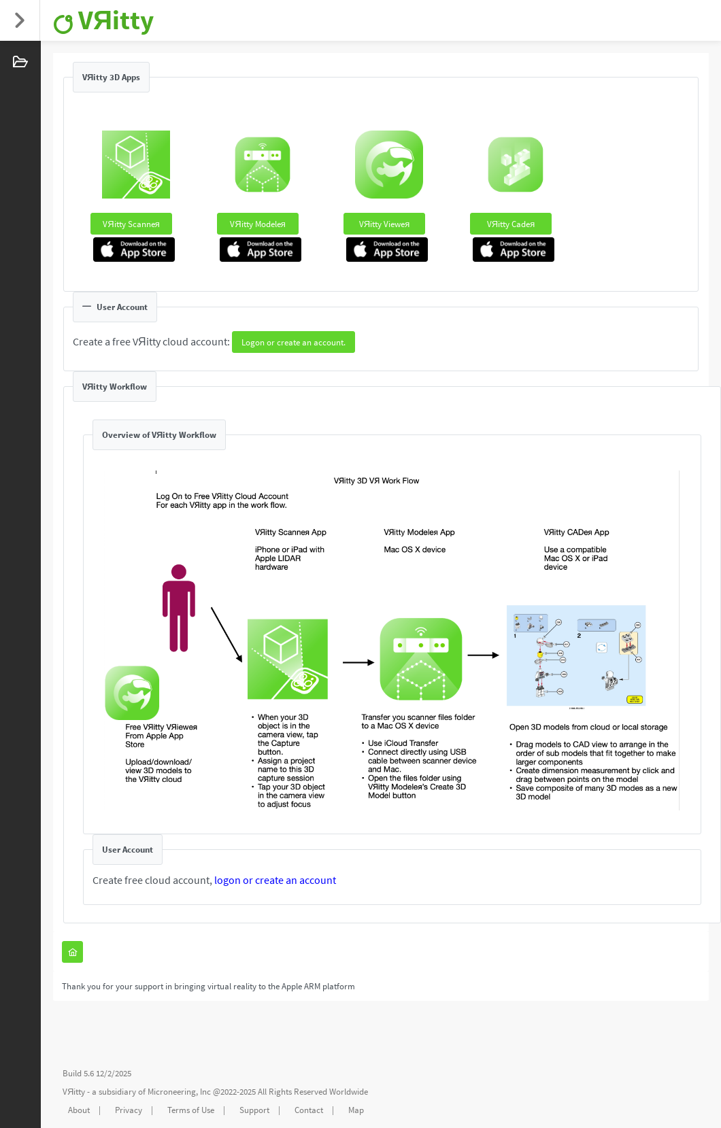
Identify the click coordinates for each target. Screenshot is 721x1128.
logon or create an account (275, 880)
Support (254, 1110)
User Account (115, 307)
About (79, 1110)
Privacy (128, 1110)
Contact (309, 1110)
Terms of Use (190, 1110)
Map (356, 1110)
